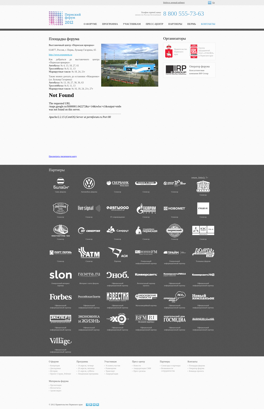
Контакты (208, 24)
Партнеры (175, 24)
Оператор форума (196, 368)
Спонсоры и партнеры (170, 365)
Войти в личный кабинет (174, 2)
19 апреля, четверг (86, 365)
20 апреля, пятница (86, 368)
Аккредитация (112, 374)
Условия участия (113, 365)
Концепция (55, 365)
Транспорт (110, 371)
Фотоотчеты (55, 388)
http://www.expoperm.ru (60, 54)
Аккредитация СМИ (142, 368)
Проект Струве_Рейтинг (60, 374)
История (54, 371)
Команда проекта (196, 371)
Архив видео (55, 390)
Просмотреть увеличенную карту (63, 156)
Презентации (56, 385)
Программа (110, 24)
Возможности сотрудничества (168, 369)
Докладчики (55, 368)
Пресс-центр (154, 24)
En (213, 2)
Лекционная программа (88, 374)
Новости (137, 365)
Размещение (111, 368)
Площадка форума (197, 365)
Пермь (191, 24)
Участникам (132, 24)
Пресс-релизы (139, 371)
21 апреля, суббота (86, 371)
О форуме (90, 24)
